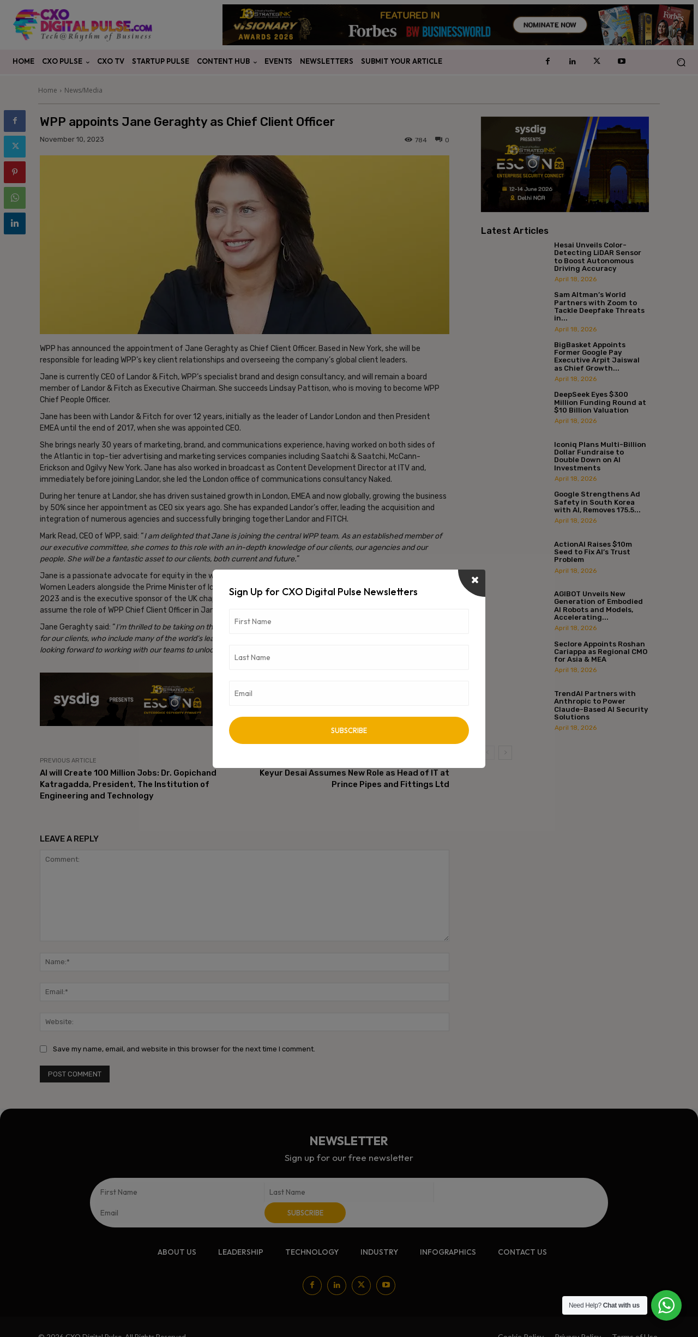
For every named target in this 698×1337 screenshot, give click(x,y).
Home (47, 90)
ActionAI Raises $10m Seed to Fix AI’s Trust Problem (593, 552)
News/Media (83, 90)
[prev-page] (488, 753)
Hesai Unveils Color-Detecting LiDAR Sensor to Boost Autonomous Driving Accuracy (597, 257)
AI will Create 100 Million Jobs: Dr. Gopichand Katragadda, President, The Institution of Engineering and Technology (128, 784)
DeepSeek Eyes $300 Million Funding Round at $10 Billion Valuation (600, 402)
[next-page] (505, 753)
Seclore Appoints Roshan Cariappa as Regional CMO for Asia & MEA (600, 652)
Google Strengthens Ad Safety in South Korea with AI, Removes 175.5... (597, 502)
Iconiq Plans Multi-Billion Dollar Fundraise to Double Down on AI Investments (600, 456)
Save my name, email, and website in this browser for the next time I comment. (184, 1049)
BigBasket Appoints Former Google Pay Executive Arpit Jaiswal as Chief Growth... (597, 356)
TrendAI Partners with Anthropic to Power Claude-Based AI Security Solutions (601, 705)
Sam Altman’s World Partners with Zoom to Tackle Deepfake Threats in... (599, 306)
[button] (681, 62)
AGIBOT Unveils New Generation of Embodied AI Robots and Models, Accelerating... (598, 605)
